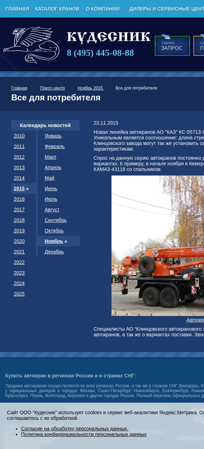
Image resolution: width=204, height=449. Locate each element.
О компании (103, 9)
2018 (19, 220)
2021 (19, 252)
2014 (19, 178)
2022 (19, 262)
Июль (51, 199)
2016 (19, 199)
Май (49, 178)
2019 (19, 230)
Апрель (53, 167)
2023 (19, 273)
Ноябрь (54, 241)
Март (51, 157)
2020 (19, 241)
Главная (18, 9)
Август (52, 209)
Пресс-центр (52, 88)
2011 (19, 146)
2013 (19, 167)
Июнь (51, 188)
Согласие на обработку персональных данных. (74, 428)
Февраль (55, 146)
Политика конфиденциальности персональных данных (84, 434)
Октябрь (54, 230)
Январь (53, 136)
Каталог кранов (57, 9)
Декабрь (54, 252)
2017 (19, 209)
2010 (19, 136)
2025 (19, 294)
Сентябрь (56, 220)
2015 (19, 188)
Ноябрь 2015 (91, 88)
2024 (19, 283)
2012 (19, 157)
